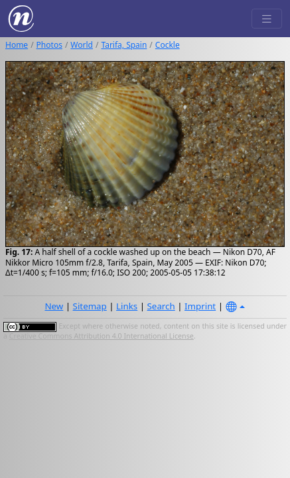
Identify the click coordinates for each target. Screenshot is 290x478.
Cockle (167, 44)
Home (16, 44)
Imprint (200, 306)
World (81, 44)
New (53, 306)
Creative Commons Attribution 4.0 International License (101, 336)
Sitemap (90, 306)
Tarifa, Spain (124, 44)
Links (126, 306)
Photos (49, 44)
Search (161, 306)
